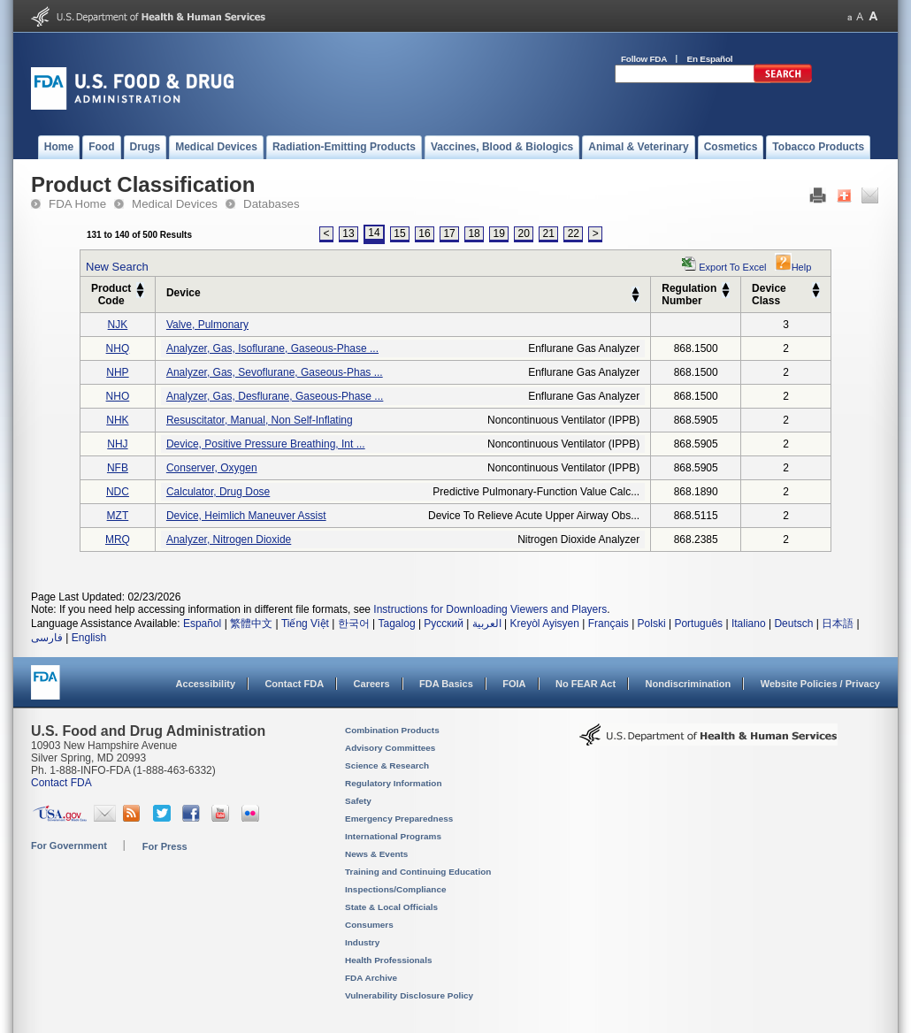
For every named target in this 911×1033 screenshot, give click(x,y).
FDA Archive (371, 978)
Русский (443, 623)
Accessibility (205, 683)
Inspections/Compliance (396, 889)
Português (698, 623)
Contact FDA (294, 683)
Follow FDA (644, 59)
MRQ (117, 539)
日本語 (838, 623)
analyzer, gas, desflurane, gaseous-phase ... (274, 396)
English (89, 637)
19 (498, 233)
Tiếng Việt (305, 623)
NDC (117, 492)
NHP (117, 372)
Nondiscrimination (688, 683)
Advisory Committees (390, 748)
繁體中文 (251, 623)
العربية (486, 623)
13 (348, 233)
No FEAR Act (585, 683)
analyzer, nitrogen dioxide (228, 539)
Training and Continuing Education (418, 871)
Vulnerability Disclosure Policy (409, 995)
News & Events (376, 854)
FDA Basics (446, 683)
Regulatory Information (393, 783)
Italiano (748, 623)
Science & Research (387, 765)
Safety (358, 801)
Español (202, 623)
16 (424, 233)
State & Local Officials (391, 907)
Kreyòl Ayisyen (544, 623)
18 (473, 233)
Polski (652, 623)
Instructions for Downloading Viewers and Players (490, 609)
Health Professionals (388, 960)
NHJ (117, 444)
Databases (271, 203)
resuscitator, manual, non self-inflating (259, 420)
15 (399, 233)
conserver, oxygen (211, 468)
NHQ (118, 348)
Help (793, 267)
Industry (362, 942)
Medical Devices (175, 203)
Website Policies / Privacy (820, 683)
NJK (118, 324)
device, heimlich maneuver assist (246, 515)
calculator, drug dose (218, 492)
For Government (69, 845)
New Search (117, 266)
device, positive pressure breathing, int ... (265, 444)
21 (549, 233)
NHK (117, 420)
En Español (710, 59)
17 (449, 233)
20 (524, 233)
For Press (165, 846)
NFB (117, 468)
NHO (118, 396)
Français (608, 623)
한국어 (354, 623)
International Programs (393, 836)
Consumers (369, 925)
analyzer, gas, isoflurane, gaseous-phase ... (272, 348)
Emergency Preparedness (399, 818)
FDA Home (77, 203)
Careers (372, 683)
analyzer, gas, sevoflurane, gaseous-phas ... (274, 372)
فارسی (47, 637)
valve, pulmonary (207, 324)
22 (573, 233)
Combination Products (392, 730)
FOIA (513, 683)
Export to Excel (732, 267)
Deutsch (793, 623)
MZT (118, 515)
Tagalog (397, 623)
